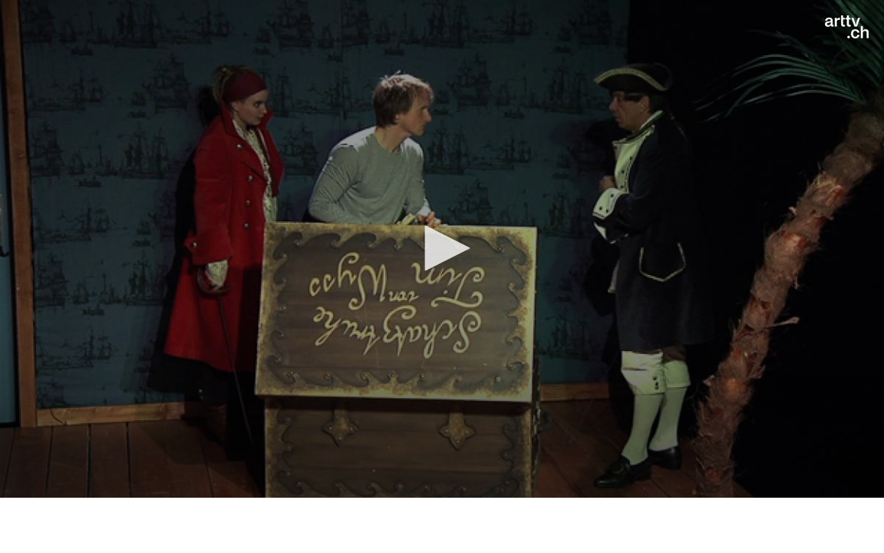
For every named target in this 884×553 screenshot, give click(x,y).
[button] (442, 248)
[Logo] (847, 26)
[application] (442, 249)
